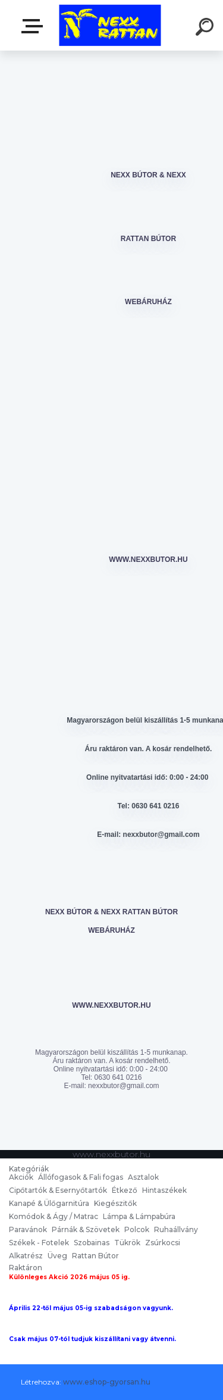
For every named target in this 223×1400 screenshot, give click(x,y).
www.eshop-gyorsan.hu (106, 1381)
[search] (206, 28)
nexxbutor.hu (34, 26)
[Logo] (110, 25)
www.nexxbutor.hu (148, 559)
